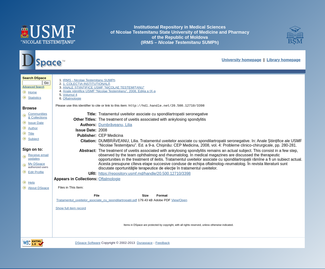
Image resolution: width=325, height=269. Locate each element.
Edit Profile (36, 172)
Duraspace (144, 243)
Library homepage (284, 60)
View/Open (179, 200)
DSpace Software (88, 243)
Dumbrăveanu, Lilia (115, 125)
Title (31, 133)
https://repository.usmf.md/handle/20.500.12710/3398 (144, 174)
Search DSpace (34, 78)
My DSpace (36, 164)
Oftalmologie (72, 98)
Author (33, 128)
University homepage (241, 60)
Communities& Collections (37, 115)
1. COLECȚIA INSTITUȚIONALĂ (86, 84)
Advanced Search (33, 86)
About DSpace (38, 188)
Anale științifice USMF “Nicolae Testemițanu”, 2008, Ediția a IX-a (109, 91)
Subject (33, 139)
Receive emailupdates (38, 156)
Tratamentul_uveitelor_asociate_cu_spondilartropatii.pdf (96, 200)
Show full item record (71, 208)
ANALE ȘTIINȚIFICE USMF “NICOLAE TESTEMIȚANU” (103, 87)
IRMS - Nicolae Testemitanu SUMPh (89, 80)
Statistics (34, 98)
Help (31, 182)
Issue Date (36, 123)
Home (32, 92)
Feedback (162, 243)
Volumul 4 (70, 95)
